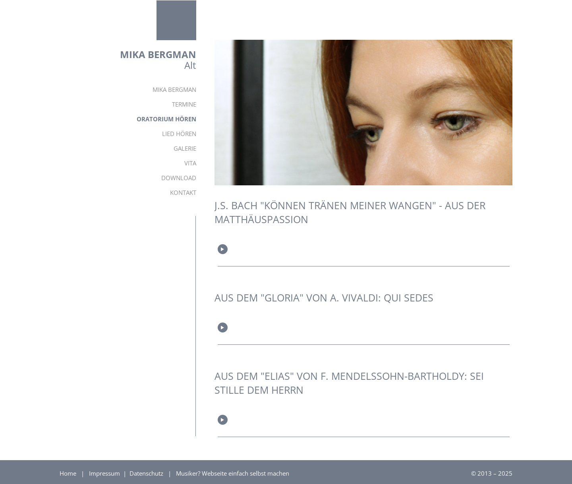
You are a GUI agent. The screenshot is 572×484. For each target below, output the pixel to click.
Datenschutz (147, 473)
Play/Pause (223, 249)
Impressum (105, 473)
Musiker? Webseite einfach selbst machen (232, 473)
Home (68, 473)
